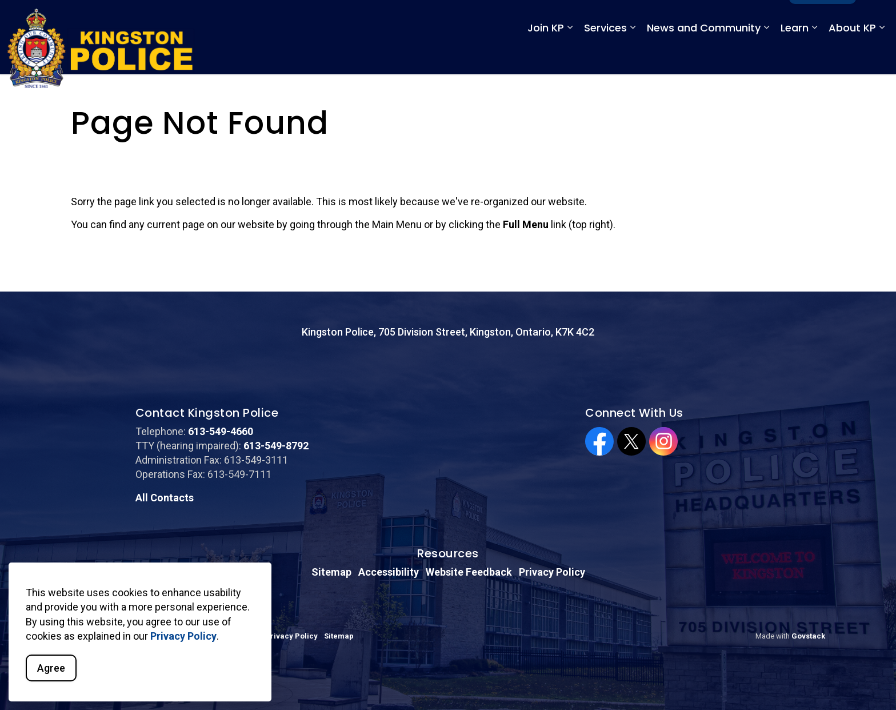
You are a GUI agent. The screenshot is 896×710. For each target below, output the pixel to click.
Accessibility (388, 572)
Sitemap (331, 572)
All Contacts (164, 498)
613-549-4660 (220, 431)
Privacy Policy (183, 636)
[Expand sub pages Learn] (814, 55)
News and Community (704, 56)
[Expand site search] (876, 18)
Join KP (545, 56)
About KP (852, 56)
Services (605, 56)
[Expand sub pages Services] (632, 55)
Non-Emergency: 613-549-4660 (719, 18)
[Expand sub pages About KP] (881, 55)
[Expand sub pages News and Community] (766, 55)
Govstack (808, 636)
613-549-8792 (276, 446)
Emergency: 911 (616, 18)
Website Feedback (469, 572)
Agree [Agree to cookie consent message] (51, 668)
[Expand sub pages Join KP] (569, 55)
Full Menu (822, 18)
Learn (795, 56)
